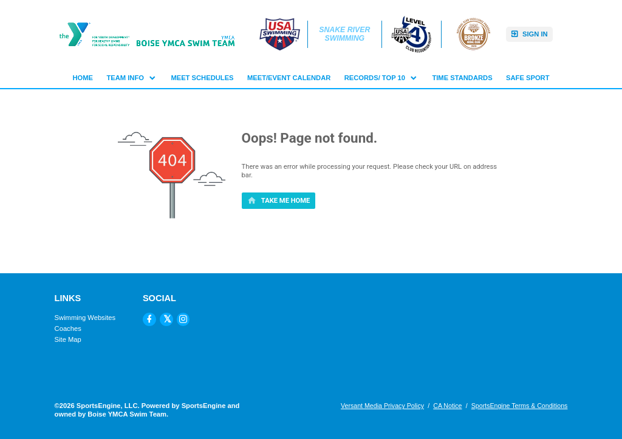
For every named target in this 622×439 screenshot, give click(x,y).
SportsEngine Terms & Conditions (519, 405)
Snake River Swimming (345, 34)
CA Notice (447, 405)
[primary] (279, 200)
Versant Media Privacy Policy (382, 405)
